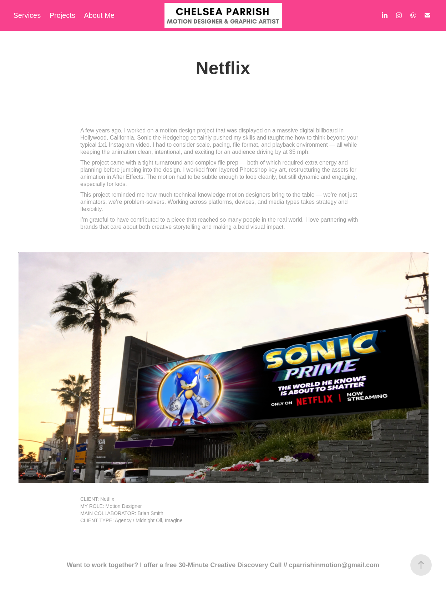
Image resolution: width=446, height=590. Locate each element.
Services (27, 15)
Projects (62, 15)
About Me (99, 15)
